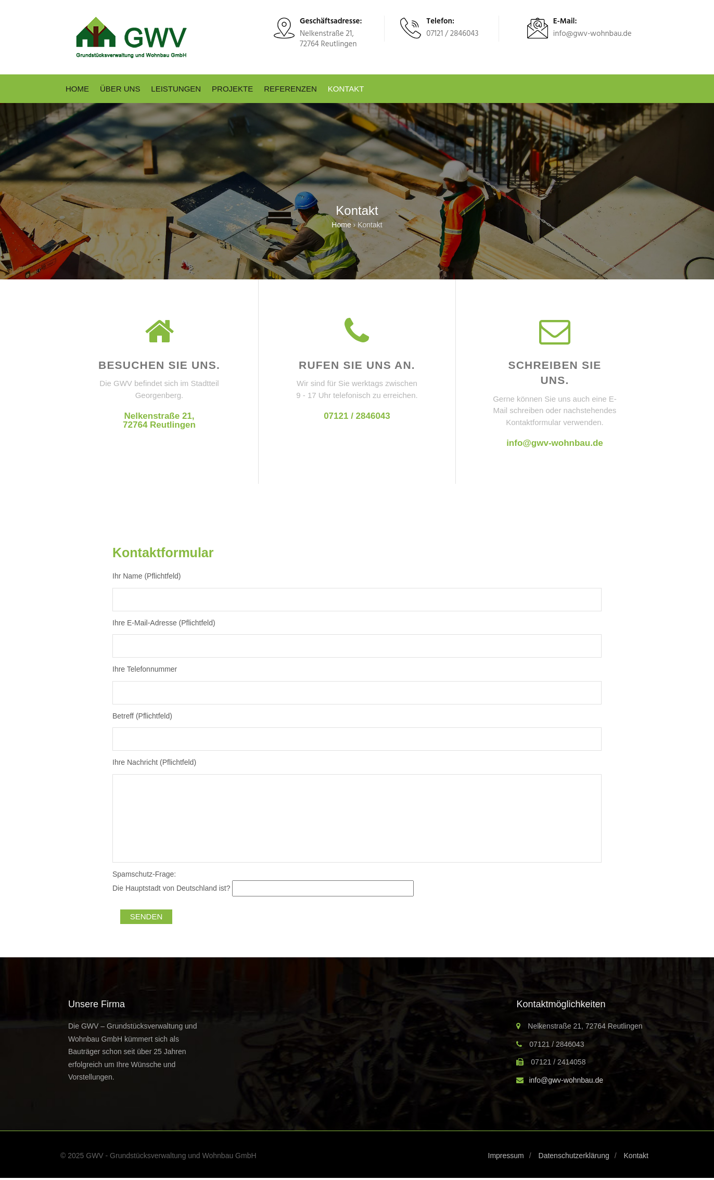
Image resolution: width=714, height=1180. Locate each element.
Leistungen (176, 88)
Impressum (506, 1155)
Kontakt (346, 88)
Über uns (120, 88)
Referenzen (290, 88)
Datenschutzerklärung (574, 1155)
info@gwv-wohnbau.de (554, 443)
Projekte (232, 88)
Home (77, 88)
